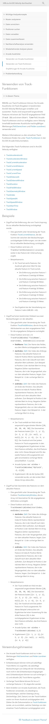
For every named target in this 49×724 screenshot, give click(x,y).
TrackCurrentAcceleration (16, 162)
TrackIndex (10, 195)
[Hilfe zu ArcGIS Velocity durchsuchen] (22, 3)
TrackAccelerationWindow (16, 159)
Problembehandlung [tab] (14, 74)
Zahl (25, 351)
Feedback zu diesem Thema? (34, 720)
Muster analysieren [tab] (13, 19)
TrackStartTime (12, 206)
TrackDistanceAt (12, 177)
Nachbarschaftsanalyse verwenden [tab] (19, 44)
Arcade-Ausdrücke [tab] (13, 54)
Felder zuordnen (38, 126)
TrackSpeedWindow (14, 202)
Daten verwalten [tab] (12, 34)
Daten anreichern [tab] (12, 24)
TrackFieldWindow (13, 187)
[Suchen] (43, 3)
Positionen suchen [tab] (13, 29)
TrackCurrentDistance (15, 166)
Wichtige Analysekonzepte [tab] (16, 14)
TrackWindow (11, 209)
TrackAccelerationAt (14, 155)
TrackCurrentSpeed (14, 169)
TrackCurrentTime (13, 173)
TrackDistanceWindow (15, 180)
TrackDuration (12, 184)
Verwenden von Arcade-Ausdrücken (20, 59)
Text (25, 344)
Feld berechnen (20, 126)
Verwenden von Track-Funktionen (18, 64)
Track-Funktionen (33, 138)
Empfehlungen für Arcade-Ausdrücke (20, 69)
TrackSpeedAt (11, 198)
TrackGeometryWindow (15, 191)
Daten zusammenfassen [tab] (15, 39)
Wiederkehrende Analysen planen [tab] (19, 49)
